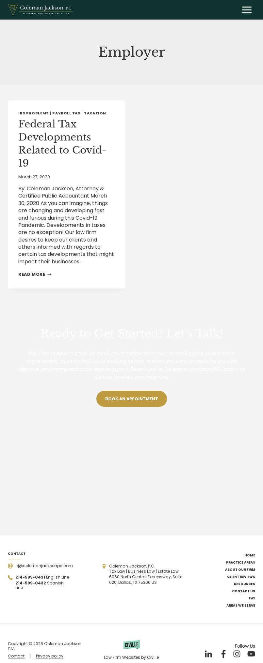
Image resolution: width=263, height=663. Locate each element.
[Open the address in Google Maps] (146, 574)
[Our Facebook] (222, 654)
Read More (35, 274)
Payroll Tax (66, 113)
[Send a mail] (40, 566)
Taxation (95, 113)
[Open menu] (246, 9)
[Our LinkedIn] (208, 654)
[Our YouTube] (251, 654)
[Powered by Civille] (131, 650)
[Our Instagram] (237, 654)
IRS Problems (33, 113)
